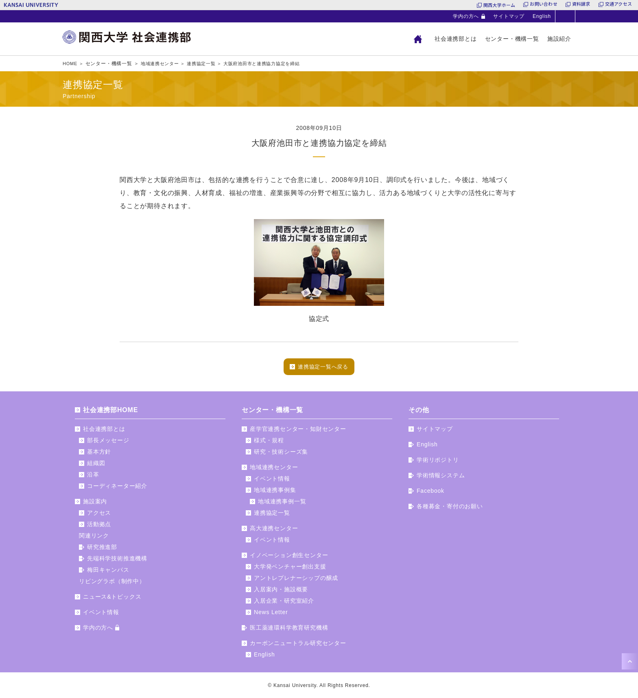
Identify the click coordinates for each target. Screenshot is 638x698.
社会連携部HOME (110, 412)
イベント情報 (101, 615)
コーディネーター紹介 (117, 488)
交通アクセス (618, 5)
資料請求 (581, 5)
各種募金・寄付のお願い (450, 509)
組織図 (96, 466)
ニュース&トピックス (112, 599)
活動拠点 (99, 527)
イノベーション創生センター (289, 558)
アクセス (99, 515)
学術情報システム (441, 478)
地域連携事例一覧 (282, 504)
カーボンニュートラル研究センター (298, 646)
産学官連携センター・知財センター (298, 431)
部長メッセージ (108, 443)
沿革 (93, 477)
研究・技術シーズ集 (281, 454)
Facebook (430, 493)
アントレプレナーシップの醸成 (296, 580)
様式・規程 (269, 443)
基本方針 (99, 454)
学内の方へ (466, 16)
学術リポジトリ (438, 462)
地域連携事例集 (275, 492)
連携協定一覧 (272, 515)
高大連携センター (274, 531)
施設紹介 (559, 38)
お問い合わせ (543, 5)
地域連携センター (274, 470)
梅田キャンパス (108, 572)
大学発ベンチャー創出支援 (290, 569)
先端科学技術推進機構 (117, 561)
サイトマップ (508, 16)
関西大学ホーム (499, 5)
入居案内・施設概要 (281, 592)
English (542, 16)
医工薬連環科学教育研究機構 (289, 630)
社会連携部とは (456, 38)
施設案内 (95, 504)
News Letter (271, 615)
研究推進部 (102, 550)
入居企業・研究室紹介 (284, 603)
